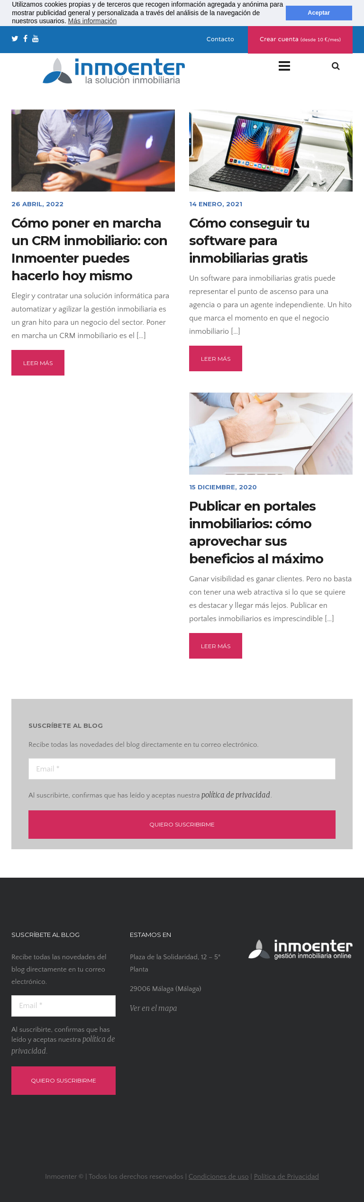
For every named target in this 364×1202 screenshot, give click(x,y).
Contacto (220, 40)
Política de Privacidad (286, 1177)
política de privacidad (235, 794)
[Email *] (182, 769)
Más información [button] (92, 21)
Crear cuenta (300, 40)
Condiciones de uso (219, 1177)
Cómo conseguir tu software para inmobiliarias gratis (249, 240)
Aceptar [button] (319, 12)
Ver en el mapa (153, 1007)
